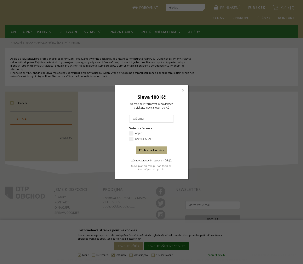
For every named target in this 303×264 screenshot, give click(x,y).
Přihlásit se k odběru (151, 150)
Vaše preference (140, 128)
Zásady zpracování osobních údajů (151, 160)
